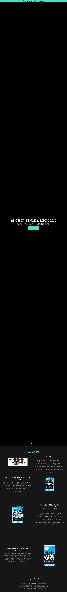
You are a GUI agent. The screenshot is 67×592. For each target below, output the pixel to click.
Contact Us (33, 228)
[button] (29, 443)
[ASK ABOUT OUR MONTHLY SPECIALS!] (33, 1)
